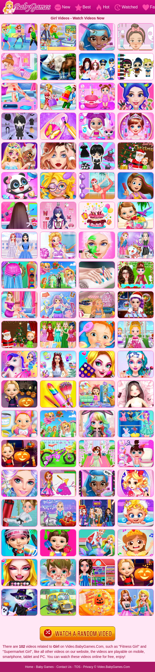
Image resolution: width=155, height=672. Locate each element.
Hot (102, 7)
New (62, 7)
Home (29, 667)
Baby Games (45, 667)
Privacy (88, 667)
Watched (126, 7)
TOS (77, 667)
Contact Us (63, 667)
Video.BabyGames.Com (113, 667)
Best (83, 7)
